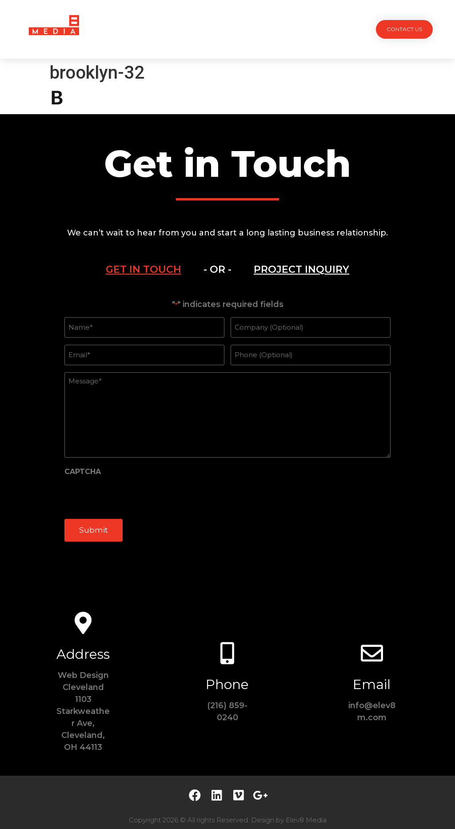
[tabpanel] (227, 421)
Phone (227, 676)
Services (186, 29)
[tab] (143, 269)
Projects (144, 29)
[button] (404, 29)
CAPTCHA (82, 466)
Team (220, 29)
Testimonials (263, 29)
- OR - (217, 269)
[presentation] (132, 491)
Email (372, 676)
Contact (312, 29)
